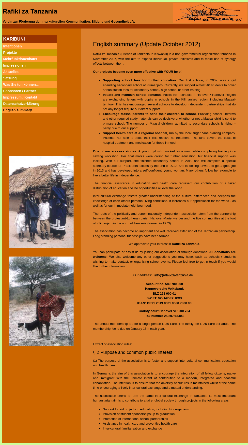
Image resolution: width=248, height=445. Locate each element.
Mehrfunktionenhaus (20, 59)
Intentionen (12, 46)
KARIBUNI (14, 39)
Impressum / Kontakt (20, 97)
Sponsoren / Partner (19, 91)
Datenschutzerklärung (21, 104)
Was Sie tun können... (21, 84)
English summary (17, 110)
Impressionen (14, 65)
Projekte (10, 53)
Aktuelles (10, 72)
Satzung (9, 78)
